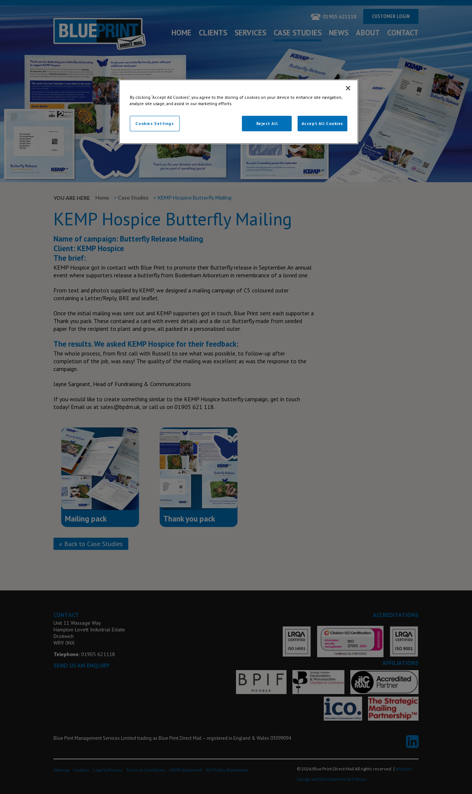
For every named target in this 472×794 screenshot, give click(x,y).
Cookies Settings (154, 123)
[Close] (348, 88)
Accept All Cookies (322, 123)
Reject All (267, 123)
